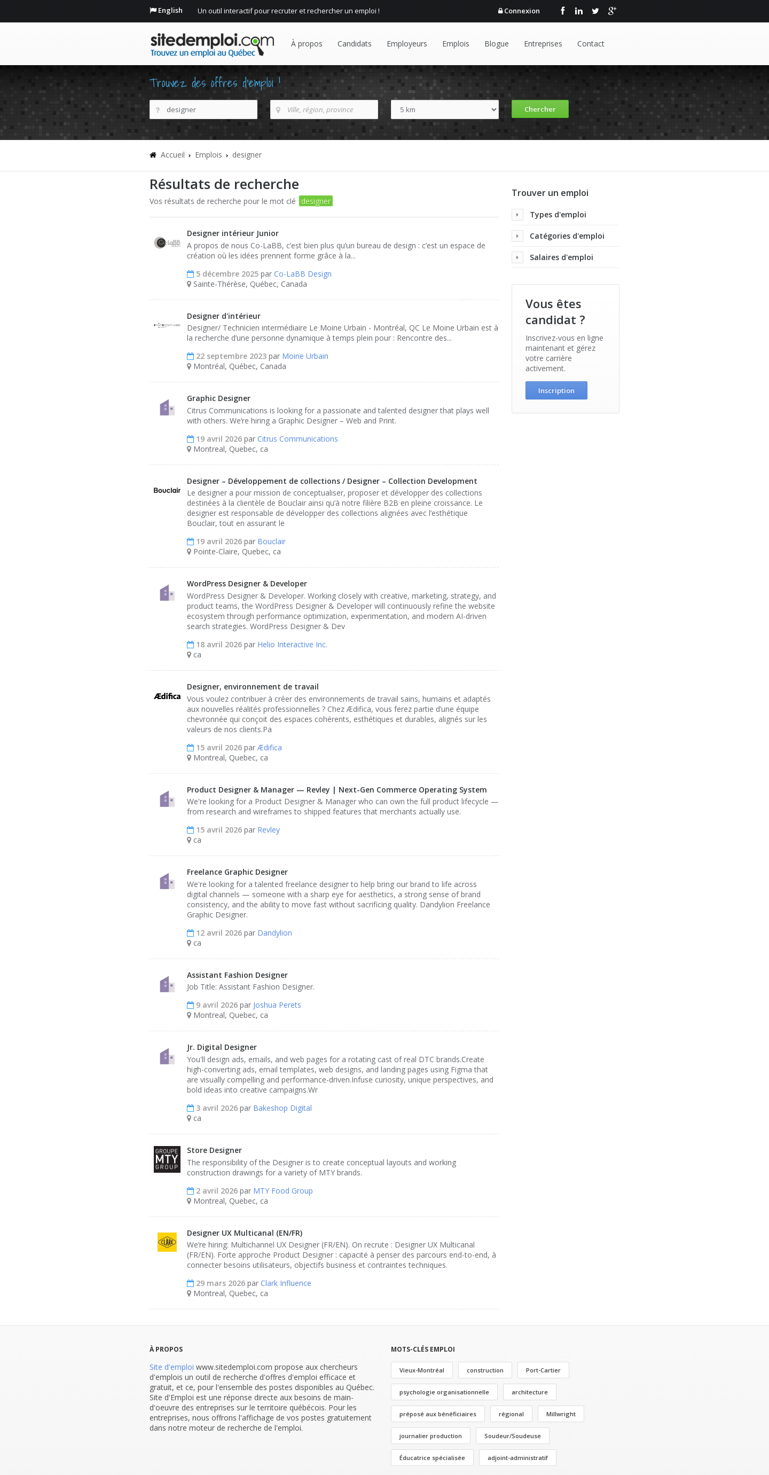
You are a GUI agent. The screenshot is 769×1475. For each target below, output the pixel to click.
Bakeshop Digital (282, 1108)
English (170, 10)
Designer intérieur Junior (233, 233)
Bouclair (271, 541)
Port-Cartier (543, 1370)
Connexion (522, 10)
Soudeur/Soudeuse (512, 1436)
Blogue (496, 43)
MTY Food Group (283, 1191)
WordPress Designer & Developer (247, 583)
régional (511, 1414)
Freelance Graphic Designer (237, 872)
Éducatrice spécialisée (432, 1458)
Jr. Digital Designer (222, 1047)
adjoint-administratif (518, 1458)
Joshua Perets (277, 1005)
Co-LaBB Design (303, 274)
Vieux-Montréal (421, 1370)
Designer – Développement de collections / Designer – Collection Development (332, 481)
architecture (530, 1392)
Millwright (561, 1414)
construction (485, 1370)
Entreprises (543, 43)
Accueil (173, 155)
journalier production (430, 1436)
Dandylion (274, 933)
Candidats (355, 43)
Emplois (455, 43)
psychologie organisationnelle (444, 1392)
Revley (268, 830)
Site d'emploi (172, 1367)
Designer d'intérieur (224, 316)
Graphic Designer (218, 398)
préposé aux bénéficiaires (437, 1414)
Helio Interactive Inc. (292, 644)
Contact (591, 43)
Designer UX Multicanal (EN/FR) (244, 1233)
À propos (307, 43)
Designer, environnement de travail (253, 686)
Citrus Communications (297, 439)
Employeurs (407, 43)
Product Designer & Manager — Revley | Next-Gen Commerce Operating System (337, 789)
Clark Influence (286, 1283)
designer (247, 155)
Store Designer (214, 1150)
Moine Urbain (305, 356)
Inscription (556, 390)
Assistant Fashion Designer (237, 975)
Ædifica (269, 747)
